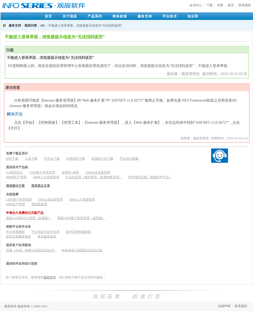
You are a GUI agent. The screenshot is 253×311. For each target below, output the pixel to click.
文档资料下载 (75, 158)
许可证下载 (52, 158)
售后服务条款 (46, 236)
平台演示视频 (129, 158)
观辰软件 (49, 277)
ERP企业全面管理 (98, 172)
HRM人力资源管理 (46, 177)
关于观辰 (69, 16)
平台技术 (169, 16)
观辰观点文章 (40, 186)
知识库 (192, 16)
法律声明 (224, 306)
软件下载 (12, 158)
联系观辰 (244, 5)
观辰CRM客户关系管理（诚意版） (81, 218)
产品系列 (94, 16)
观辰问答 (30, 25)
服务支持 (144, 16)
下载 (209, 5)
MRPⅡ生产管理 (16, 177)
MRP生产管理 (15, 204)
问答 (220, 5)
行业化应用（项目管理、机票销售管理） (94, 177)
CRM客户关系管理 (42, 172)
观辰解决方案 (15, 186)
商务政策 (119, 16)
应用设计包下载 (102, 158)
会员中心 (195, 5)
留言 (231, 5)
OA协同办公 (14, 172)
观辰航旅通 (39, 204)
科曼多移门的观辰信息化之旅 (82, 250)
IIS (43, 25)
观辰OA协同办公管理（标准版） (28, 218)
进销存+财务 (70, 172)
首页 (48, 16)
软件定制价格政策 (78, 232)
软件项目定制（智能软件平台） (150, 177)
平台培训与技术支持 (45, 232)
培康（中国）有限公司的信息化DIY (30, 250)
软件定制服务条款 (18, 236)
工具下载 (31, 158)
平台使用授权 (15, 232)
